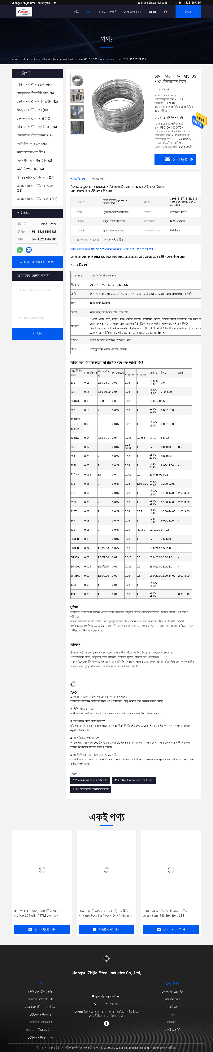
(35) (37, 127)
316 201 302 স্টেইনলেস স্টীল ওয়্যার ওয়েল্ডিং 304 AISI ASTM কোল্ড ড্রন (37, 913)
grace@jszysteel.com (152, 2)
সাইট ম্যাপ (172, 1022)
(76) (35, 93)
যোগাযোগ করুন (132, 11)
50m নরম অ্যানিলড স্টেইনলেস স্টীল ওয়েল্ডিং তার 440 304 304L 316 (166, 913)
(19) (35, 135)
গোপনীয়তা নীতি (173, 1030)
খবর (172, 1014)
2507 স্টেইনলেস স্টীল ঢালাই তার (91, 789)
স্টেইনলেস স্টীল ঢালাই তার (44, 59)
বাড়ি (76, 11)
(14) (30, 169)
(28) (32, 144)
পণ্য (88, 11)
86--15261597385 (188, 2)
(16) (37, 199)
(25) (35, 160)
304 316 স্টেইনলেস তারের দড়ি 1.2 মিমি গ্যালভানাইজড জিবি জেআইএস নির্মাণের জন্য (104, 913)
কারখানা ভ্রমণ (172, 999)
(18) (33, 152)
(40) (32, 110)
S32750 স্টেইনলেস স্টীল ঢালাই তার (133, 780)
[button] (77, 132)
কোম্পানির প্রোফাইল (173, 991)
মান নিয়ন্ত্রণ (173, 1007)
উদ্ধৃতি (188, 12)
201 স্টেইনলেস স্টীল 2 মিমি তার (90, 780)
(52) (37, 101)
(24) (35, 177)
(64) (34, 85)
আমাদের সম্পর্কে (107, 11)
